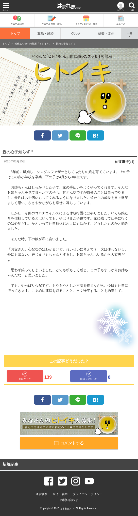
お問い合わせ (69, 500)
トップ (15, 33)
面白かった (25, 376)
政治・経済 (45, 33)
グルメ (76, 33)
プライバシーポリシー (87, 494)
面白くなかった (88, 376)
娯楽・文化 (106, 33)
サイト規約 (60, 494)
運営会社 (42, 494)
